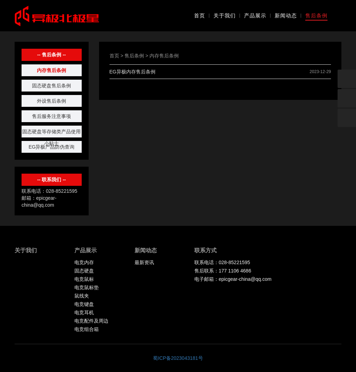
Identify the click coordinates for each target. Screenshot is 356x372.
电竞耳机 (84, 312)
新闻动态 (286, 15)
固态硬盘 (84, 271)
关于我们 (224, 15)
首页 (199, 15)
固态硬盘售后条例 (51, 85)
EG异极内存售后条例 (132, 71)
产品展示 (255, 15)
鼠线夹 (81, 296)
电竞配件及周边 (91, 321)
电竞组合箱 (86, 329)
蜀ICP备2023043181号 (178, 358)
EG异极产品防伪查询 (51, 147)
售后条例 (316, 15)
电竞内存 (84, 262)
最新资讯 (144, 262)
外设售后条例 (51, 101)
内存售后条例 (51, 70)
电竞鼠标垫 (86, 287)
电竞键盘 (84, 304)
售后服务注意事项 (51, 116)
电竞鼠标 (84, 279)
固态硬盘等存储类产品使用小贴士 (51, 133)
